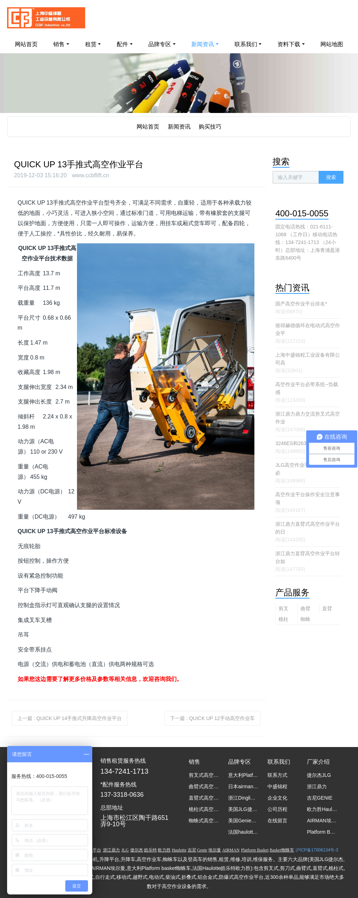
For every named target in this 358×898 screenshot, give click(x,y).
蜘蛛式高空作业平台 (305, 620)
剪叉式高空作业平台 (283, 609)
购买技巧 (210, 127)
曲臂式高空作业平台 (305, 609)
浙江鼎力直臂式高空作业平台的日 (307, 528)
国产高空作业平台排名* (301, 304)
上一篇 (69, 718)
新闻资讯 (179, 127)
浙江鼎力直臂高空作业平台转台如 (307, 557)
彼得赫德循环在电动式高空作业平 (307, 329)
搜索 (331, 177)
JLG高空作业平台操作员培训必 (307, 469)
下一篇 (212, 718)
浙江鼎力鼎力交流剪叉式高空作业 (307, 417)
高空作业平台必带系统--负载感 (306, 388)
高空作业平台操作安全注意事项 (307, 498)
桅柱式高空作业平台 (283, 620)
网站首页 (26, 44)
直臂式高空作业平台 (327, 609)
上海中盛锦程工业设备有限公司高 (307, 359)
